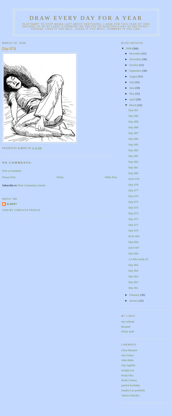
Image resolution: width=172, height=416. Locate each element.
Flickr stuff (127, 331)
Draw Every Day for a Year (86, 18)
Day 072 (133, 219)
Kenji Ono (127, 375)
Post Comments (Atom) (31, 185)
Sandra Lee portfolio (133, 390)
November (135, 59)
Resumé (126, 326)
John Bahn (127, 360)
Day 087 (133, 133)
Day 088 (133, 127)
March (133, 105)
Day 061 (133, 287)
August (133, 76)
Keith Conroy (129, 380)
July (132, 82)
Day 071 (133, 224)
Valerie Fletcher (130, 395)
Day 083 (133, 156)
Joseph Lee (127, 370)
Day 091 (133, 110)
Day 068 (133, 242)
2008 (129, 48)
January (134, 300)
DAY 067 (133, 247)
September (135, 70)
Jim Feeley (127, 355)
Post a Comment (11, 170)
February (134, 295)
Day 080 (133, 173)
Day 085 (133, 144)
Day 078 (133, 184)
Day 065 (133, 265)
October (134, 65)
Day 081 (133, 167)
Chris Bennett (129, 350)
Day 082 (133, 161)
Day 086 (133, 138)
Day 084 (133, 150)
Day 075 (133, 201)
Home (60, 177)
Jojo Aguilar (128, 365)
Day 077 (133, 190)
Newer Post (8, 177)
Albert (12, 204)
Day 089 (133, 121)
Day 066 (133, 253)
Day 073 (133, 213)
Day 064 (133, 270)
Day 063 (133, 276)
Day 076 (133, 196)
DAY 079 (133, 179)
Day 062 (133, 282)
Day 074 (9, 49)
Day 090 (133, 116)
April (132, 99)
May (132, 93)
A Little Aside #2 (138, 259)
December (135, 53)
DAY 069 (133, 236)
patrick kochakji (130, 385)
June (132, 88)
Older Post (111, 177)
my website (128, 321)
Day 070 (133, 230)
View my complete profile (21, 210)
